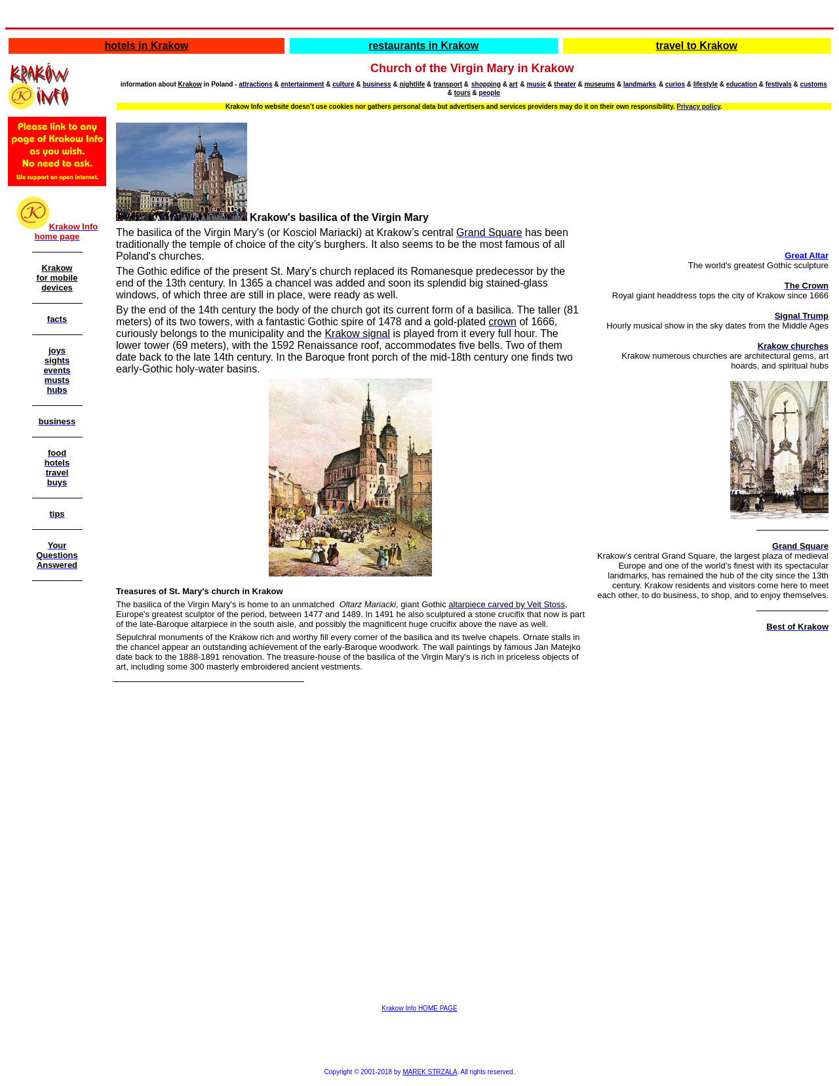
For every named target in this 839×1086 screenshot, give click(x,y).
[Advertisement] (57, 795)
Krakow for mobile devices (57, 277)
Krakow (190, 84)
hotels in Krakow (147, 45)
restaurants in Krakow (423, 45)
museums (599, 84)
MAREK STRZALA (429, 1072)
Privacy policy (698, 106)
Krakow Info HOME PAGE (419, 1008)
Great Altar (807, 255)
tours (462, 92)
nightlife (412, 84)
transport (447, 84)
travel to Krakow (696, 45)
